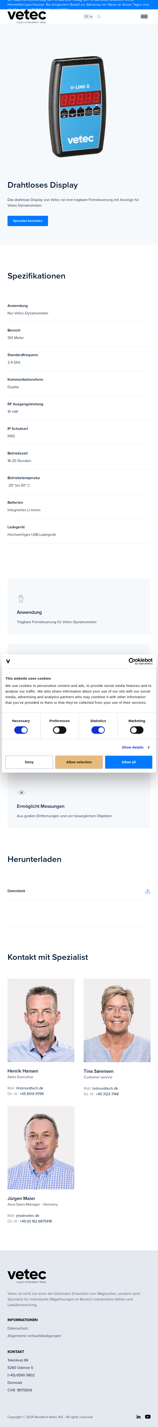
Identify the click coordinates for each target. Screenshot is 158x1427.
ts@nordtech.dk (105, 1088)
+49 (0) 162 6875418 (36, 1221)
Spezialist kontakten (27, 220)
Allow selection (79, 762)
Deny (29, 762)
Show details (133, 747)
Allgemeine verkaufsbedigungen (34, 1335)
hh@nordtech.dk (29, 1088)
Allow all (128, 762)
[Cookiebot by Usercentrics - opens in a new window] (132, 661)
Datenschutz (18, 1328)
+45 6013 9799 (32, 1093)
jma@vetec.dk (27, 1215)
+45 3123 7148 (107, 1094)
